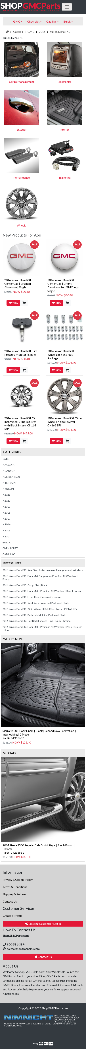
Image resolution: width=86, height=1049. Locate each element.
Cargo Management (21, 81)
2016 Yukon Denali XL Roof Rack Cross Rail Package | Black (36, 603)
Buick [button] (67, 21)
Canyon (9, 470)
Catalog (18, 31)
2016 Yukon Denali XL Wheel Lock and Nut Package (61, 354)
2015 (6, 530)
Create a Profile (12, 915)
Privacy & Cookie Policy (18, 879)
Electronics (65, 81)
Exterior (21, 129)
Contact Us (10, 901)
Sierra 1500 (11, 476)
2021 (6, 494)
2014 (6, 536)
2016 (42, 31)
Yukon (8, 488)
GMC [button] (16, 21)
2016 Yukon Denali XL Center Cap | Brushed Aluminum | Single (18, 283)
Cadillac (9, 554)
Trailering (64, 177)
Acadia (8, 464)
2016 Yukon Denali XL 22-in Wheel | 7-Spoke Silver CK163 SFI (64, 421)
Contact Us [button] (43, 956)
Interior (64, 129)
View (13, 302)
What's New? (13, 639)
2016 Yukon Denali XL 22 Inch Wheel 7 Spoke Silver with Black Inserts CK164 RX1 (20, 423)
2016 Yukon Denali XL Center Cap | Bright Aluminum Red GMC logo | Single (64, 285)
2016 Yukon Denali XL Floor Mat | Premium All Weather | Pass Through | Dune (42, 628)
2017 (6, 518)
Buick (7, 542)
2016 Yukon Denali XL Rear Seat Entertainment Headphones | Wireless (43, 570)
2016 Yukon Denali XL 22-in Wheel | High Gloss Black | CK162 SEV (40, 609)
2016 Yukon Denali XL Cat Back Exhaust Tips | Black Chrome (37, 620)
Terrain (9, 482)
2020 (6, 500)
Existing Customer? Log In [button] (43, 923)
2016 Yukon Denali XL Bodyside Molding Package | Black (34, 615)
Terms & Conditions (15, 887)
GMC (31, 31)
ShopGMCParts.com (55, 1008)
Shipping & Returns (14, 894)
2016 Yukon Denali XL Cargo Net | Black (25, 585)
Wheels (21, 225)
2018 (6, 512)
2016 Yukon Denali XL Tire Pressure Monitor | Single (20, 352)
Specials (9, 753)
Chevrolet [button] (33, 21)
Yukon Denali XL (60, 31)
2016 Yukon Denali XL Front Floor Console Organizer (32, 597)
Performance (21, 177)
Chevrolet (10, 548)
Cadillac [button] (51, 21)
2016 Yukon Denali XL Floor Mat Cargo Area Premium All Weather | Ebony (40, 578)
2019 (6, 506)
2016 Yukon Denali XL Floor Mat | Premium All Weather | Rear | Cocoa (42, 591)
